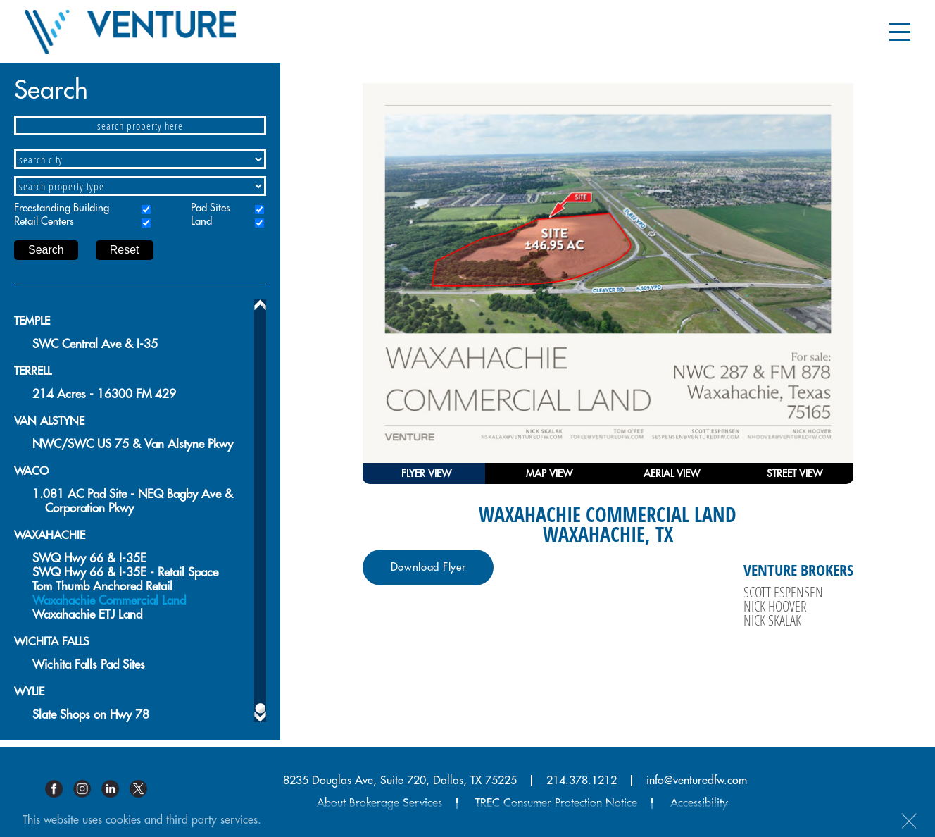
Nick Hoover (775, 606)
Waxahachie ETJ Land (87, 615)
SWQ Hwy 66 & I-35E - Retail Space (125, 572)
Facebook (59, 789)
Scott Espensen (783, 592)
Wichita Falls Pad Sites (88, 665)
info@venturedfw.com (696, 780)
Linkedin (115, 789)
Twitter (144, 789)
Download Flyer (428, 567)
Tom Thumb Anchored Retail (102, 587)
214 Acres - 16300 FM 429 (104, 394)
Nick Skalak (772, 620)
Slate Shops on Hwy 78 (90, 715)
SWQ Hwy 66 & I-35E (89, 558)
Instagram (87, 789)
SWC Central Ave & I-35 (95, 344)
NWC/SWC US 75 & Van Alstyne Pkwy (132, 444)
